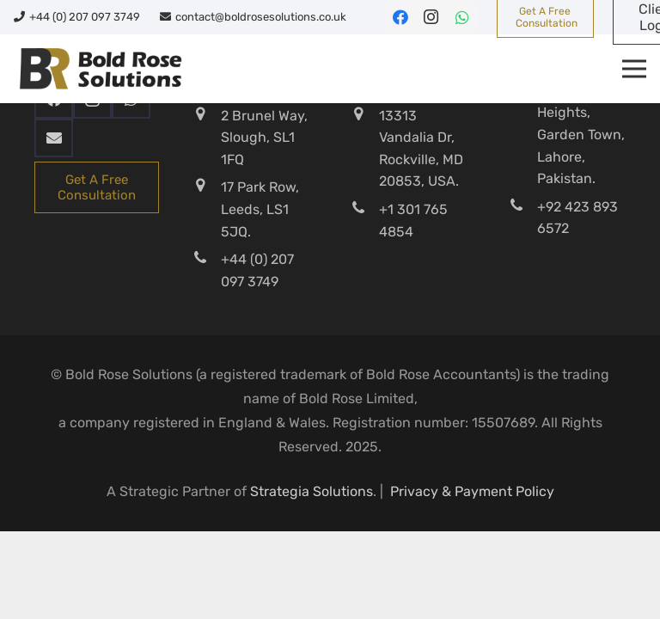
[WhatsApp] (462, 17)
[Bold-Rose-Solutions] (100, 69)
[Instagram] (431, 17)
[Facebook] (400, 17)
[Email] (53, 138)
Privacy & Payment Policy (472, 491)
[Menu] (634, 68)
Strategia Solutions (311, 491)
